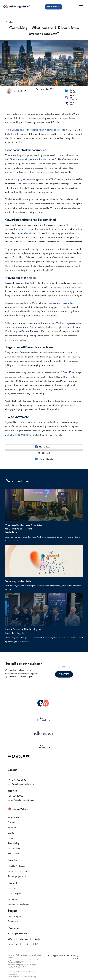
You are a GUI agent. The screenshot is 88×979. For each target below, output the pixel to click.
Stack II (17, 257)
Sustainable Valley (26, 233)
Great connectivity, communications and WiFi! (33, 159)
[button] (81, 7)
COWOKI (66, 372)
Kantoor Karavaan (30, 331)
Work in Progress (64, 323)
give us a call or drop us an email (21, 434)
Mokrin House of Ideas (64, 303)
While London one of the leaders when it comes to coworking (36, 129)
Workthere (28, 179)
